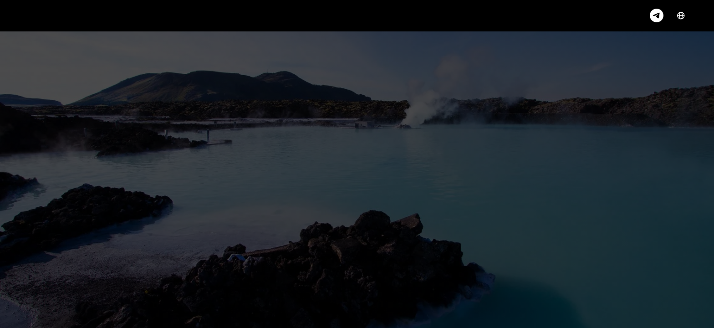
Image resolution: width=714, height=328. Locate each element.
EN (686, 16)
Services (98, 15)
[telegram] (656, 15)
